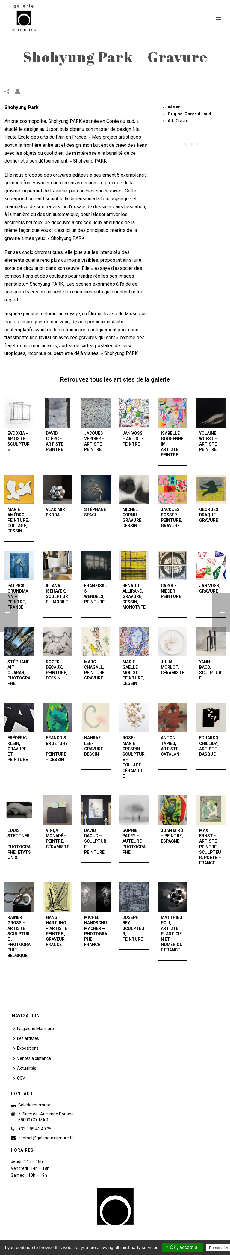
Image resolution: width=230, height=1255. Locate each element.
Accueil (157, 74)
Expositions (26, 1048)
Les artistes (26, 1038)
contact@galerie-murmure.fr (45, 1137)
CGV (19, 1078)
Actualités (24, 1068)
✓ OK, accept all (182, 1247)
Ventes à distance (32, 1058)
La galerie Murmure (33, 1028)
